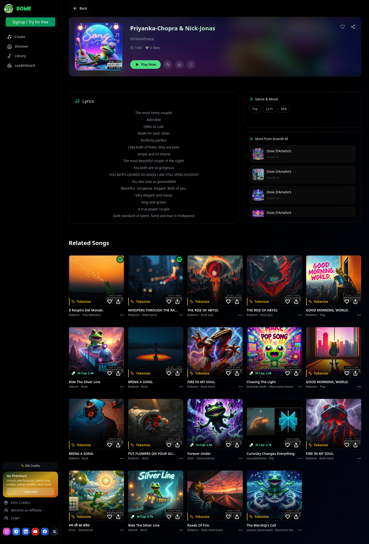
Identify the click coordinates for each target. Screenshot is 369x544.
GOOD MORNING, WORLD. (327, 310)
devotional (85, 530)
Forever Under (199, 453)
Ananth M (273, 157)
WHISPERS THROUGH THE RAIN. (153, 310)
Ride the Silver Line (84, 382)
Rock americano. (212, 530)
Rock (84, 387)
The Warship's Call (261, 525)
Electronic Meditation (289, 530)
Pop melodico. (92, 315)
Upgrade (30, 491)
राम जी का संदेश (79, 525)
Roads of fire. (198, 525)
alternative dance (281, 387)
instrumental (205, 458)
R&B (284, 109)
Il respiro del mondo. (86, 310)
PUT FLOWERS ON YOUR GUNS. (153, 453)
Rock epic (207, 315)
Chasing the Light (261, 382)
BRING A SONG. (140, 382)
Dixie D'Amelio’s (279, 151)
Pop (255, 109)
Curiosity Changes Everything (271, 453)
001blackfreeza (142, 39)
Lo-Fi (269, 109)
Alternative (149, 315)
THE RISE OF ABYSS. (203, 310)
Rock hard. (208, 387)
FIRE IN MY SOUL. (201, 382)
